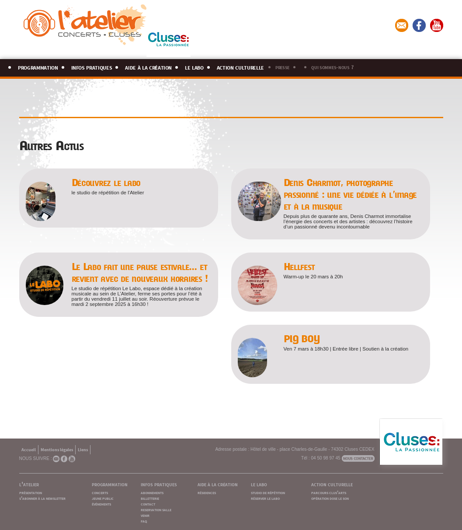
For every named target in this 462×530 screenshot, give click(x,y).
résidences (207, 492)
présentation (30, 492)
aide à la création (148, 66)
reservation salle (156, 509)
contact (148, 503)
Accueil (28, 449)
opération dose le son (330, 498)
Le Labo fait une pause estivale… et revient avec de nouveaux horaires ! (140, 272)
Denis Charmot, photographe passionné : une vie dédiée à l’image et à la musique (350, 194)
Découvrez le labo (106, 183)
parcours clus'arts (328, 492)
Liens (83, 449)
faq (144, 520)
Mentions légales (57, 449)
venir (145, 515)
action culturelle (240, 66)
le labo (194, 66)
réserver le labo (265, 498)
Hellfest (299, 267)
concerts (100, 492)
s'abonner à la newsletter (42, 498)
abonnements (152, 492)
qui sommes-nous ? (332, 66)
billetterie (150, 498)
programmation (38, 66)
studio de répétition (268, 492)
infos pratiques (91, 66)
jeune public (103, 498)
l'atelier (29, 483)
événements (101, 503)
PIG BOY (302, 339)
